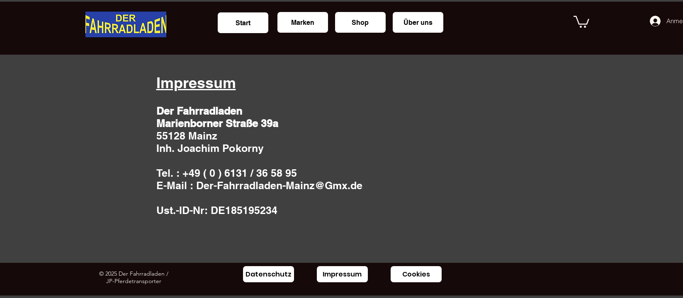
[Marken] (302, 22)
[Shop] (360, 22)
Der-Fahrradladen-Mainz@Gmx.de (279, 185)
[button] (581, 21)
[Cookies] (416, 274)
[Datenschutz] (268, 274)
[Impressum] (342, 274)
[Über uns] (418, 22)
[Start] (243, 22)
